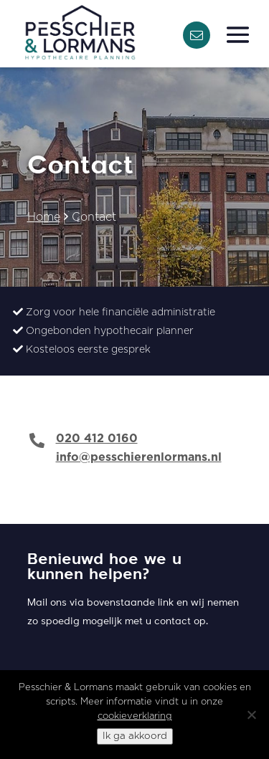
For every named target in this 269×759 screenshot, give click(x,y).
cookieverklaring (135, 716)
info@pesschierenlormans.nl (139, 457)
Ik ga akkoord (135, 736)
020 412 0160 (97, 438)
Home (43, 217)
